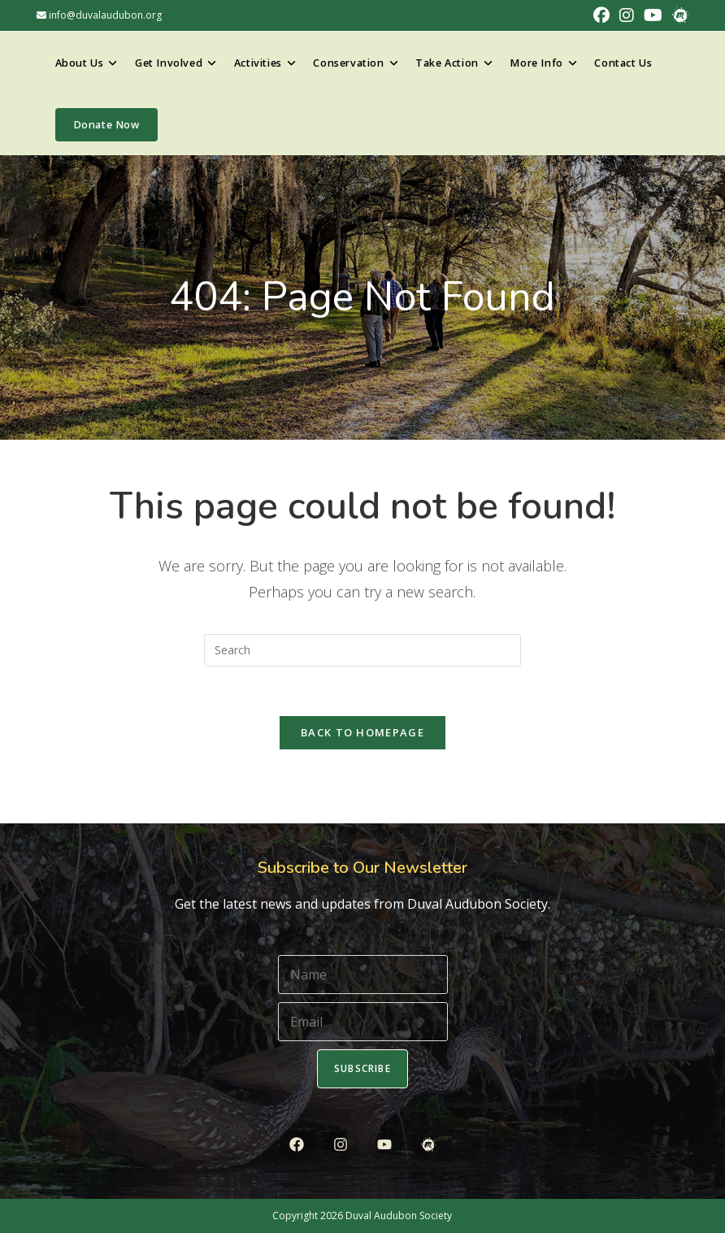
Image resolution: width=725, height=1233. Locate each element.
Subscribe (362, 1068)
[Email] (363, 1021)
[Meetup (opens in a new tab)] (677, 15)
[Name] (363, 974)
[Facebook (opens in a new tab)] (601, 15)
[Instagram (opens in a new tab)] (626, 15)
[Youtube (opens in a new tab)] (653, 15)
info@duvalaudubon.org (99, 15)
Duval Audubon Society (398, 1215)
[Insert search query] (362, 650)
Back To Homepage (362, 732)
